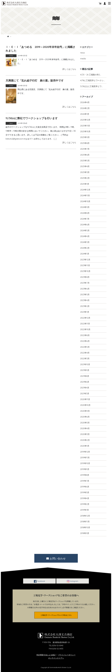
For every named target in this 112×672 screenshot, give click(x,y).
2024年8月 (85, 213)
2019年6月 (84, 486)
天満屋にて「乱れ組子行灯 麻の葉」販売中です (35, 80)
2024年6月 (85, 224)
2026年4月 (85, 102)
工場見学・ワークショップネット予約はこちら (56, 615)
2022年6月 (85, 341)
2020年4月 (85, 428)
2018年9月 (84, 533)
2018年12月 (85, 516)
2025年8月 (85, 143)
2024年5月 (85, 230)
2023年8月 (85, 277)
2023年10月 (85, 271)
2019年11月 (85, 457)
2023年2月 (85, 306)
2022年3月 (85, 358)
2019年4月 (84, 498)
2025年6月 (85, 155)
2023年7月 (84, 283)
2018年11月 (85, 521)
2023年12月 (85, 259)
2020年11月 (85, 399)
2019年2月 (84, 504)
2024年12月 (85, 189)
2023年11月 (85, 265)
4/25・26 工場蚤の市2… (90, 74)
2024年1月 (84, 253)
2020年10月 (85, 405)
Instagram (72, 581)
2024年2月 (85, 248)
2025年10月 (85, 131)
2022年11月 (85, 323)
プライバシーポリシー (66, 655)
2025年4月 (85, 166)
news (82, 52)
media (83, 58)
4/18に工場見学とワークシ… (92, 80)
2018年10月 (85, 527)
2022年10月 (85, 329)
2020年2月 (85, 440)
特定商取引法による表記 (46, 655)
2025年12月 (85, 120)
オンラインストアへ (56, 658)
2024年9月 (85, 207)
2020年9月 (85, 411)
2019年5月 (84, 492)
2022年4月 (85, 352)
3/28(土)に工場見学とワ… (91, 86)
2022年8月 (85, 335)
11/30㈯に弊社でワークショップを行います (32, 118)
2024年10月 (85, 201)
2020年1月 (84, 446)
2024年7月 (84, 219)
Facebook (39, 581)
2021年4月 (84, 387)
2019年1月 (84, 510)
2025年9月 (85, 137)
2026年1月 (84, 114)
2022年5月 (85, 347)
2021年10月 (85, 364)
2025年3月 (85, 172)
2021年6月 (84, 382)
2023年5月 (85, 294)
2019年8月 (84, 475)
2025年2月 (85, 178)
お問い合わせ (56, 558)
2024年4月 (84, 236)
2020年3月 (85, 434)
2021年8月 (84, 376)
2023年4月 (85, 300)
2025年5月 (85, 160)
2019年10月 (85, 463)
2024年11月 (85, 195)
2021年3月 (84, 393)
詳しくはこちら (69, 69)
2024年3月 (84, 242)
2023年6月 (85, 288)
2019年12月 (85, 452)
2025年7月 (85, 149)
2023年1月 (84, 312)
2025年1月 (84, 184)
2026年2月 (85, 108)
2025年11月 (85, 125)
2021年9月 (84, 370)
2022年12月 (85, 318)
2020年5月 (85, 422)
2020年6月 (85, 417)
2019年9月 (84, 469)
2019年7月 (84, 481)
